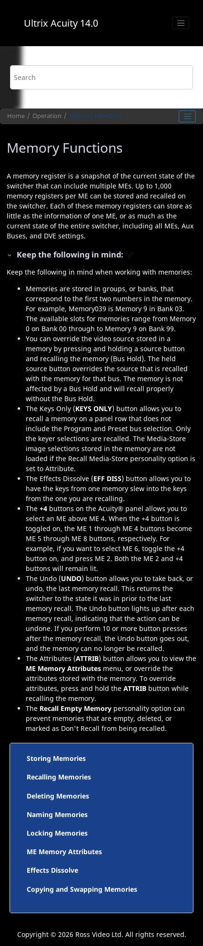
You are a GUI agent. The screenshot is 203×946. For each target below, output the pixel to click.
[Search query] (101, 77)
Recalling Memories (59, 776)
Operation (46, 116)
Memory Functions (96, 116)
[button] (10, 254)
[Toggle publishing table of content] (187, 116)
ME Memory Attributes (64, 851)
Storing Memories (56, 758)
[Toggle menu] (180, 23)
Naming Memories (57, 814)
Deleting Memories (58, 795)
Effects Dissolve (52, 870)
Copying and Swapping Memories (82, 889)
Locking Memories (57, 833)
